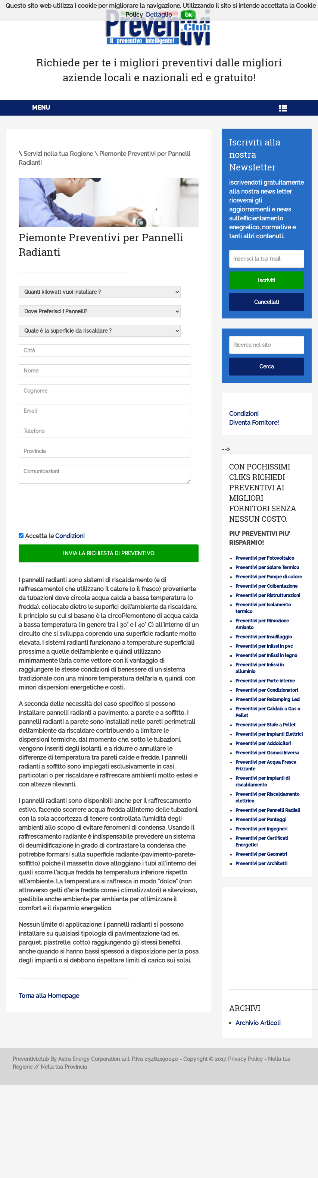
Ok (188, 15)
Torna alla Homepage (49, 995)
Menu (41, 107)
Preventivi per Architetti (261, 863)
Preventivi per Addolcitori (263, 743)
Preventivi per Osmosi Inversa (267, 753)
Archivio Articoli (258, 1023)
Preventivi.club (31, 1059)
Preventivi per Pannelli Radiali (268, 810)
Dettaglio (159, 14)
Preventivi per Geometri (261, 854)
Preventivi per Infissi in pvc (264, 646)
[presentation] (75, 508)
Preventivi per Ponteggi (261, 819)
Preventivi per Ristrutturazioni (268, 595)
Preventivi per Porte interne (265, 681)
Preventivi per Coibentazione (266, 586)
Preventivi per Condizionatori (267, 690)
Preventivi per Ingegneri (261, 829)
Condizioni (70, 536)
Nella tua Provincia (64, 1067)
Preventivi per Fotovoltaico (265, 558)
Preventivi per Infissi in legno (266, 655)
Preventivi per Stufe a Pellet (266, 725)
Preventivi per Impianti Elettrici (269, 734)
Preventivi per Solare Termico (267, 567)
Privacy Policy (245, 1059)
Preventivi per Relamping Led (268, 699)
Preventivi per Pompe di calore (269, 576)
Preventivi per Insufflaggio (264, 637)
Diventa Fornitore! (254, 422)
